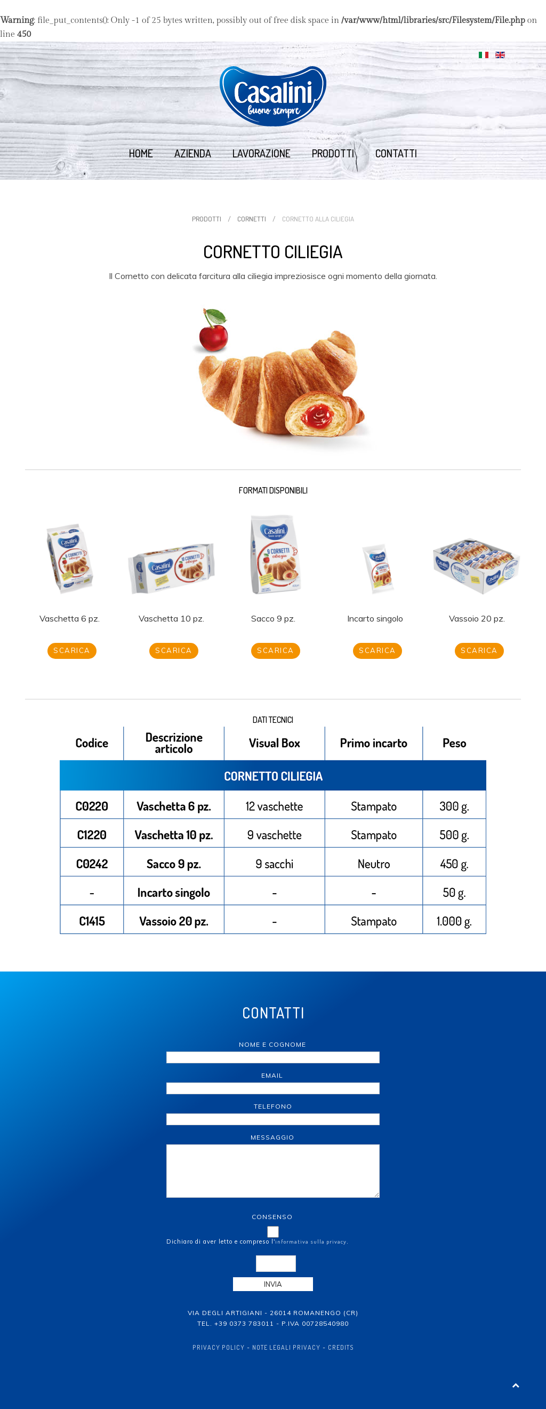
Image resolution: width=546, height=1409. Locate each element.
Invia (273, 1284)
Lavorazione (261, 153)
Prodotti (333, 153)
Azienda (192, 153)
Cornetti (251, 218)
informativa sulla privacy (311, 1241)
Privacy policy (218, 1347)
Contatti (396, 153)
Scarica (72, 650)
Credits (341, 1347)
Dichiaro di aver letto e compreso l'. (257, 1241)
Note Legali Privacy (286, 1347)
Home (141, 153)
